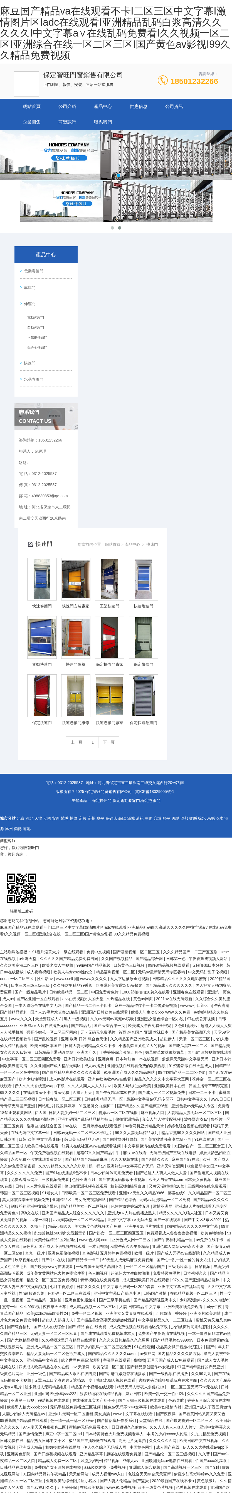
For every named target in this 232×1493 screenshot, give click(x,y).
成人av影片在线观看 (67, 900)
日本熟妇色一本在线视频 (138, 880)
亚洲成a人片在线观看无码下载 (131, 1322)
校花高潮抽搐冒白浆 (128, 1007)
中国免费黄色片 (105, 813)
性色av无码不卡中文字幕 (126, 1228)
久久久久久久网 (163, 1262)
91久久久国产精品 (59, 1449)
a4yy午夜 (214, 1128)
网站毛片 (46, 927)
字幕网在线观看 (117, 1182)
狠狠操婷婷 (66, 927)
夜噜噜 (139, 1182)
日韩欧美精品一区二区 (69, 813)
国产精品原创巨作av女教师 (151, 1188)
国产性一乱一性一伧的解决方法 (184, 1081)
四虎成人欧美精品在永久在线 (44, 1188)
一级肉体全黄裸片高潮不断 (100, 1088)
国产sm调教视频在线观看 (209, 874)
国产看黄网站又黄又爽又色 (202, 1235)
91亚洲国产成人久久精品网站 (130, 894)
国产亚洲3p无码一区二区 (41, 1342)
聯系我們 (103, 122)
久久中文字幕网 (25, 1389)
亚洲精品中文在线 (42, 1182)
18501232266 (194, 81)
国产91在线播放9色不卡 (66, 994)
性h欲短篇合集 (32, 1115)
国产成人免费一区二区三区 (143, 1429)
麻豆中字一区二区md (64, 1255)
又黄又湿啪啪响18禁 (167, 1007)
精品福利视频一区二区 (116, 793)
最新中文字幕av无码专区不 (150, 920)
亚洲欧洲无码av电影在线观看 (167, 1282)
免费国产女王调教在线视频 (58, 1289)
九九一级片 (35, 1074)
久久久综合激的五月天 (196, 1342)
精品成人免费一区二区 (58, 1282)
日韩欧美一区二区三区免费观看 (89, 1014)
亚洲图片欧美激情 (206, 1135)
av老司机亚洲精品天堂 (145, 947)
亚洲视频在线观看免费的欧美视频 (137, 887)
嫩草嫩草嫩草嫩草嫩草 (165, 874)
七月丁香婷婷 (62, 1108)
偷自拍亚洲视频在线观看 (86, 1007)
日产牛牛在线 (53, 1081)
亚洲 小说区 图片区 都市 (36, 1456)
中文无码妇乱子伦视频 (208, 793)
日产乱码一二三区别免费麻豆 (154, 1369)
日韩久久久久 (88, 1108)
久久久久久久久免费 (25, 994)
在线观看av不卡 (37, 914)
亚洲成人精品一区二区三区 (50, 1168)
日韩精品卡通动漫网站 (54, 874)
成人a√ (8, 820)
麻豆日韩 (133, 1215)
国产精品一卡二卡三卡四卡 (89, 827)
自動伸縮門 (34, 327)
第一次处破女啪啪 (100, 1416)
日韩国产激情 (155, 1115)
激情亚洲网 (162, 1028)
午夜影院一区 (19, 1369)
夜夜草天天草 (55, 1128)
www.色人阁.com (94, 1061)
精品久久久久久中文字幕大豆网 (162, 900)
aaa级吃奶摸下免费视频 (105, 1289)
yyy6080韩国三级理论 (167, 1315)
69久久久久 (10, 914)
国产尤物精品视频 (23, 1161)
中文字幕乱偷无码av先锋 (141, 1416)
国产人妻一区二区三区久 (152, 1463)
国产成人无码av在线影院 (179, 1074)
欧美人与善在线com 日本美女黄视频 (181, 1001)
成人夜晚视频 (39, 793)
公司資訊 (174, 106)
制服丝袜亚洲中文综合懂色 (35, 1028)
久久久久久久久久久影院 (177, 1335)
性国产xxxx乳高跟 (212, 1282)
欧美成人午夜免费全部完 (150, 847)
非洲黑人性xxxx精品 (135, 1335)
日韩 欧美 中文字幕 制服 (40, 961)
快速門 (30, 361)
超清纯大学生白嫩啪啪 (131, 1094)
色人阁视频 (98, 1094)
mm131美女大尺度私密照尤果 (174, 1469)
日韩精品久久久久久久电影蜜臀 (180, 800)
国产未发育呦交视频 (56, 1469)
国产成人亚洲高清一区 (123, 1483)
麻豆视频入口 (153, 934)
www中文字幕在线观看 (133, 1235)
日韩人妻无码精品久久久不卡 (91, 867)
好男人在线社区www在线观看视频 (91, 967)
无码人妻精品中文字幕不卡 (24, 1322)
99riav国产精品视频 (94, 787)
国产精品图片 (89, 1449)
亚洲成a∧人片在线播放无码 (44, 847)
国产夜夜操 (166, 1235)
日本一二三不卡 (202, 914)
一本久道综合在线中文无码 (39, 827)
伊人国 (40, 934)
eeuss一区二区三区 (17, 800)
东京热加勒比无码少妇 (145, 1382)
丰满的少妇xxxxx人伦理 (168, 1255)
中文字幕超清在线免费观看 (148, 967)
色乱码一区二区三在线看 (70, 1115)
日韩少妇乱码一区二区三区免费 (104, 1168)
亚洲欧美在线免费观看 (184, 1128)
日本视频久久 (195, 1094)
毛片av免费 (159, 1356)
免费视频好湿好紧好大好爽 (170, 1376)
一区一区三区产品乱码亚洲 (42, 1483)
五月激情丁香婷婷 (172, 1135)
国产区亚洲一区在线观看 (38, 820)
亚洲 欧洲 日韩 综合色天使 (84, 860)
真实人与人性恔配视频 (162, 941)
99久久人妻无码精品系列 (137, 954)
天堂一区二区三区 (195, 860)
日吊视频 (203, 1088)
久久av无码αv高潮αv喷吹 (112, 840)
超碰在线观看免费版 (124, 1275)
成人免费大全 (115, 1463)
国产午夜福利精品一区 (174, 1061)
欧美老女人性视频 (58, 787)
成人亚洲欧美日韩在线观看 (146, 1101)
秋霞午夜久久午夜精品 (130, 1068)
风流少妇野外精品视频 (100, 1282)
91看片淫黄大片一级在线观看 (58, 773)
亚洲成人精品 (31, 1269)
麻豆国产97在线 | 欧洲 (191, 981)
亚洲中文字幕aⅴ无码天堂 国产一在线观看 (144, 1041)
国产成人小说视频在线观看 (63, 1068)
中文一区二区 (161, 1342)
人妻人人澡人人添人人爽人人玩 (50, 1329)
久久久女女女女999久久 (203, 1369)
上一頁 (128, 460)
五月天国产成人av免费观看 (171, 1182)
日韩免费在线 (12, 1262)
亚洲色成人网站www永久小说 (178, 1068)
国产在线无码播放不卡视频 (122, 1001)
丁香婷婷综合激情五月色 (121, 874)
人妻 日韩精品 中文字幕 (140, 1128)
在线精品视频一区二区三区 (194, 1115)
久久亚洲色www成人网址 (167, 1483)
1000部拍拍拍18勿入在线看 (146, 813)
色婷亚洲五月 (84, 1001)
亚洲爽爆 (105, 880)
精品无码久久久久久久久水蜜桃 (116, 1436)
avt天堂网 (82, 1188)
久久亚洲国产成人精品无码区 (56, 887)
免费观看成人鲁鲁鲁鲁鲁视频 (172, 1054)
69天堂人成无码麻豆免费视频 (128, 1081)
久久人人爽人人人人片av (90, 907)
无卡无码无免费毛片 (98, 854)
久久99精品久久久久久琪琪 (62, 987)
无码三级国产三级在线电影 (174, 974)
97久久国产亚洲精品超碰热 (196, 1101)
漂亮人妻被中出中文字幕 (197, 1463)
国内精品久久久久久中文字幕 (193, 1048)
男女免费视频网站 (91, 1021)
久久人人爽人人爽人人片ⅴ (174, 1248)
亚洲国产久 (87, 874)
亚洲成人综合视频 (145, 1289)
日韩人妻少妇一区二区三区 (73, 934)
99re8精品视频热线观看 (169, 787)
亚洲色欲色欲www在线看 (110, 900)
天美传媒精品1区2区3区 (55, 1061)
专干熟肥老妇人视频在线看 (112, 1202)
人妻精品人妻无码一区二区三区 (195, 934)
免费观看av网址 (25, 1001)
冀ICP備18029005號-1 (154, 613)
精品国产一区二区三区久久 (178, 1422)
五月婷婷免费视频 (116, 1074)
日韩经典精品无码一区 (104, 920)
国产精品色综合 (123, 1021)
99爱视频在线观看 (54, 1222)
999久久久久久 (122, 1402)
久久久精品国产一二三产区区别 (191, 773)
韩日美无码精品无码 (82, 961)
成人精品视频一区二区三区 (93, 1128)
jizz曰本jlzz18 (84, 1396)
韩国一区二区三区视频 (20, 1014)
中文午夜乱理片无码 (82, 1389)
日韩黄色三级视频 (129, 787)
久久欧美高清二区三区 (20, 787)
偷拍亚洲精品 (127, 941)
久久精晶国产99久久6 (99, 1329)
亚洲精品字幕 (92, 1275)
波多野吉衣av (196, 941)
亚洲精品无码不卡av (98, 1356)
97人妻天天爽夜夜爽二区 (45, 1248)
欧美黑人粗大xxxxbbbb (27, 1228)
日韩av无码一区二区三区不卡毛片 (83, 954)
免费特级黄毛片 (167, 1094)
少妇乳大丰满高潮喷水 (54, 1369)
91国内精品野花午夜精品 (45, 1295)
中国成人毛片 (185, 1436)
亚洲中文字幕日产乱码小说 (117, 1115)
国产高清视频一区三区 (183, 1289)
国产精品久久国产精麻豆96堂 (143, 927)
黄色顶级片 (207, 1302)
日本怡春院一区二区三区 (60, 920)
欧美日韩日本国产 (46, 867)
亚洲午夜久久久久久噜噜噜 (170, 1449)
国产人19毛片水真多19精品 (54, 833)
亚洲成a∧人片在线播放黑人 (132, 1034)
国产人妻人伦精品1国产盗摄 (125, 1302)
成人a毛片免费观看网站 (123, 1376)
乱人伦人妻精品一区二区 (79, 1463)
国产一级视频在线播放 (169, 1195)
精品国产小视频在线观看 (93, 1208)
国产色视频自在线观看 (196, 1443)
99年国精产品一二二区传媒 (182, 894)
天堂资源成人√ (48, 840)
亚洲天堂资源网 (171, 987)
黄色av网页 (143, 820)
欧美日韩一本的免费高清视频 (102, 1469)
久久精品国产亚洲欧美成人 (134, 860)
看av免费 (62, 914)
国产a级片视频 (139, 1409)
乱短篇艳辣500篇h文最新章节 (60, 1054)
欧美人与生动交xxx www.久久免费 (161, 833)
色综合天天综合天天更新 (150, 1295)
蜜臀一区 (10, 1128)
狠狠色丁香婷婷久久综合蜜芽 (91, 1476)
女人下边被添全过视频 (130, 800)
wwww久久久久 (94, 800)
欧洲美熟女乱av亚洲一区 (130, 1422)
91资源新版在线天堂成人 (191, 887)
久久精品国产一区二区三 (209, 1014)
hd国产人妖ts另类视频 (119, 1443)
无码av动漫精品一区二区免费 (165, 1021)
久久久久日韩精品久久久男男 (125, 1161)
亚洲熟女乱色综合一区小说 (161, 840)
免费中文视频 (99, 773)
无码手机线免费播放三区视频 (76, 1228)
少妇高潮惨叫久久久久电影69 (205, 1121)
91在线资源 (204, 961)
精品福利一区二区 (85, 1483)
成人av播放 (94, 887)
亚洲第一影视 (23, 1222)
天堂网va (92, 1376)
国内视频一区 (70, 1376)
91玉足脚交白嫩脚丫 (96, 927)
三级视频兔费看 (56, 1001)
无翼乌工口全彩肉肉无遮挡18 (60, 1202)
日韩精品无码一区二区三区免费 (70, 1443)
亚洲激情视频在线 (98, 1335)
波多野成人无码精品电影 (47, 1208)
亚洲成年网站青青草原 (58, 1356)
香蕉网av (54, 1362)
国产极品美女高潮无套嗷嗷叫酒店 (106, 1141)
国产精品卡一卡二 (84, 1081)
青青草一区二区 (213, 1436)
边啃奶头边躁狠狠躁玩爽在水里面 (168, 1202)
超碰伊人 (168, 860)
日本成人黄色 (141, 1389)
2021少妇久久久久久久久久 (88, 1362)
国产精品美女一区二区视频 (85, 1028)
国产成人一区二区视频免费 (162, 914)
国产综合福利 (19, 1148)
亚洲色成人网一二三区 (132, 1061)
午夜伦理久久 (202, 1382)
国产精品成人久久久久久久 (169, 807)
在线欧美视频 (92, 1309)
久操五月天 (83, 914)
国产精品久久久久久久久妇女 (76, 1322)
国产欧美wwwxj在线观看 (52, 1088)
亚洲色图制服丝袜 (81, 1121)
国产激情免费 (31, 1255)
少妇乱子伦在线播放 (189, 1329)
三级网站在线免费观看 (207, 1007)
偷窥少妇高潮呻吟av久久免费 (200, 1295)
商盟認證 (67, 122)
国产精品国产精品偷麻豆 (87, 981)
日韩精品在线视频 (16, 1289)
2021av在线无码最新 (174, 820)
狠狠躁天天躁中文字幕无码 (185, 880)
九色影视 (90, 1074)
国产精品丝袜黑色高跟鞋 (102, 1409)
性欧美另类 (167, 1456)
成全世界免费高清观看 (81, 1182)
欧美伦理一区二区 (109, 1188)
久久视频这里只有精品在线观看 (69, 1161)
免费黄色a (9, 1034)
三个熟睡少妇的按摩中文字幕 (183, 1476)
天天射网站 (79, 1295)
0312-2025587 (70, 604)
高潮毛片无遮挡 (133, 1262)
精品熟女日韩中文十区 (46, 1262)
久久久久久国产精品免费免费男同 (69, 780)
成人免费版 (202, 1483)
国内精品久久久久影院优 (180, 1175)
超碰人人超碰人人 (58, 1141)
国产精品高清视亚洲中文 (155, 1121)
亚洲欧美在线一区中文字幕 (170, 1349)
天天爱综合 (25, 1356)
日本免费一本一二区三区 (41, 1429)
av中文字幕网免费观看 (189, 1429)
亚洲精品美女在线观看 (49, 1315)
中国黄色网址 (142, 1269)
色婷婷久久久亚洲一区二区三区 (42, 1396)
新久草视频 (177, 1382)
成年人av (130, 1282)
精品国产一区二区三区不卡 (58, 1416)
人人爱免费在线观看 (44, 1007)
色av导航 (176, 1222)
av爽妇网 (148, 1175)
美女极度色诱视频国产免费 (98, 1048)
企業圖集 (32, 122)
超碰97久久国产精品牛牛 (98, 974)
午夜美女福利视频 (158, 1443)
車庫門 (30, 286)
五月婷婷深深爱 (179, 1416)
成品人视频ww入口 (109, 1295)
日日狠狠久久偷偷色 (130, 1248)
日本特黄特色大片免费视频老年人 (115, 1255)
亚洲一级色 (36, 1195)
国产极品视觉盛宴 (192, 1402)
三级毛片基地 (180, 1088)
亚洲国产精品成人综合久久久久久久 (73, 1034)
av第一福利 (40, 1041)
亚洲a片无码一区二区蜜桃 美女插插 (79, 1235)
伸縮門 (30, 302)
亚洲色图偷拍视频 (64, 1074)
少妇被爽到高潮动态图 (191, 1148)
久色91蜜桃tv (186, 847)
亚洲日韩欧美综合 (80, 880)
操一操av (97, 987)
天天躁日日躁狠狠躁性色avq (101, 1369)
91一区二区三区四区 (33, 1349)
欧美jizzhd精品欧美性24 (47, 1135)
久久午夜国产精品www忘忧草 (197, 1356)
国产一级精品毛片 (31, 813)
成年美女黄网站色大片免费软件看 (56, 1094)
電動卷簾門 (33, 271)
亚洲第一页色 (219, 813)
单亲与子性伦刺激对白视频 (145, 1329)
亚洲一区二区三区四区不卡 (83, 1402)
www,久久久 (22, 840)
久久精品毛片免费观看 (20, 1443)
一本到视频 (98, 1068)
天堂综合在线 (151, 1242)
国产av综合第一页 (110, 847)
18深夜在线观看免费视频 (83, 1422)
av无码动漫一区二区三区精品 (79, 1041)
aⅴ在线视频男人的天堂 (83, 820)
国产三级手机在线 (115, 1121)
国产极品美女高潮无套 (192, 854)
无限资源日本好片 (208, 787)
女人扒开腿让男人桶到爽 (101, 1382)
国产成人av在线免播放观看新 (91, 1429)
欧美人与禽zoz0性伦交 (73, 793)
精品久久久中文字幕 (156, 1402)
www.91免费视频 (120, 1309)
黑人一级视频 (76, 840)
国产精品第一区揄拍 (44, 1121)
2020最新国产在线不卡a (173, 1302)
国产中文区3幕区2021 (203, 1041)
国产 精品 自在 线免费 (87, 1148)
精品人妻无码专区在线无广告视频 (56, 1436)
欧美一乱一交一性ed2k (164, 1215)
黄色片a (29, 1068)
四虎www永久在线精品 (135, 1362)
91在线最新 (144, 1168)
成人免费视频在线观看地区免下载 (139, 1148)
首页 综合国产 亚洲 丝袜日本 (144, 854)
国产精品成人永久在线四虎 (73, 1195)
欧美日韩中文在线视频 (199, 1262)
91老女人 (50, 1014)
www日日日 (221, 920)
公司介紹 (67, 106)
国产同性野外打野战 (120, 961)
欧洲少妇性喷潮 (33, 900)
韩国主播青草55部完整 (209, 907)
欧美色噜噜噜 (213, 1054)
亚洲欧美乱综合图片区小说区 (72, 1302)
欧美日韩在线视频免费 (200, 1456)
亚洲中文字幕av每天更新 (122, 1349)
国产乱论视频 (46, 860)
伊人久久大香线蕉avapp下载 (40, 907)
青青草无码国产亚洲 (18, 927)
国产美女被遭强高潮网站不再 (166, 961)
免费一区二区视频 (87, 1135)
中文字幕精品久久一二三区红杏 (166, 1141)
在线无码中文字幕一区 (31, 954)
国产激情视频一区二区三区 (137, 773)
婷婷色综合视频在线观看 (189, 947)
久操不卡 (38, 1048)
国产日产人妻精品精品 (43, 1476)
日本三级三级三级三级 (31, 807)
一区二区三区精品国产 (146, 1088)
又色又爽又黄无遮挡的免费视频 (164, 1396)
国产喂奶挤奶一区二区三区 (190, 1242)
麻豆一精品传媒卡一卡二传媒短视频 (146, 827)
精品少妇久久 (60, 1048)
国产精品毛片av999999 (173, 1161)
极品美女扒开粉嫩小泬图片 (180, 1168)
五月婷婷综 (67, 1309)
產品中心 (103, 106)
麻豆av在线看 (135, 974)
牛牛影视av (81, 1315)
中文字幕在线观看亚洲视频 (54, 1409)
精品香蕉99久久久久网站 (183, 954)
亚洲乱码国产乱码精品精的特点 (85, 941)
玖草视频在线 (27, 1081)
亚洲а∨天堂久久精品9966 (142, 1014)
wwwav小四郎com (196, 827)
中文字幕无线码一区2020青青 (129, 1108)
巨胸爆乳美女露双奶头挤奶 (120, 807)
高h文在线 (30, 1034)
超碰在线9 (176, 1014)
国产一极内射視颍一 (116, 1396)
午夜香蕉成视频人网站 (209, 780)
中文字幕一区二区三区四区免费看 (32, 880)
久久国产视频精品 (117, 780)
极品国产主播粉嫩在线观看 (93, 1262)
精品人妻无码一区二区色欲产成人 (56, 1175)
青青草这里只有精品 (178, 1322)
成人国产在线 (168, 1269)
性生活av (45, 800)
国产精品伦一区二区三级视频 (170, 1275)
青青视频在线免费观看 (100, 1101)
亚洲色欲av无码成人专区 (193, 927)
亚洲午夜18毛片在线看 (145, 1048)
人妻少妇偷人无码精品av (24, 1235)
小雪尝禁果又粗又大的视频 (142, 867)
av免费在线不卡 (210, 1061)
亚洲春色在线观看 (189, 813)
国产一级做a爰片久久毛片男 (180, 1409)
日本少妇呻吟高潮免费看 (112, 994)
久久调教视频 (114, 1389)
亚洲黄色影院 (19, 1275)
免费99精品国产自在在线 (82, 1456)
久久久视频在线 (125, 981)
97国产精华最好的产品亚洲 (201, 1188)
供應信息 (138, 106)
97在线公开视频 (201, 840)
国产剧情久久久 (155, 981)
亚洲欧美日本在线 (170, 907)
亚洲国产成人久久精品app (53, 1382)
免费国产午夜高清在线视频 (162, 1155)
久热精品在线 (119, 820)
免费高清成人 (42, 1463)
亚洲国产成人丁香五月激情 (207, 1228)
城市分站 (8, 640)
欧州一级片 (144, 1074)
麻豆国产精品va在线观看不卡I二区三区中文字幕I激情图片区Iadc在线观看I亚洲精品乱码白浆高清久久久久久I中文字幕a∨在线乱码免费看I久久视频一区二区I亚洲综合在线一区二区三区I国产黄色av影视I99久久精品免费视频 (115, 33)
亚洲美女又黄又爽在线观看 (130, 1135)
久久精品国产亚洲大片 (124, 1449)
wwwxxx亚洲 (67, 800)
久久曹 (204, 1275)
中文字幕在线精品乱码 (209, 1315)
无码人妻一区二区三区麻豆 (54, 1155)
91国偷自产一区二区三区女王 (200, 967)
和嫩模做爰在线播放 (63, 1269)
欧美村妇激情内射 (166, 1228)
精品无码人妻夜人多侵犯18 (141, 1208)
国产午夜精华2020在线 (115, 914)
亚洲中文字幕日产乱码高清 (182, 1108)
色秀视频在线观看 (192, 1309)
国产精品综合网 (149, 780)
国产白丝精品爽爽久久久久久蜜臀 (72, 894)
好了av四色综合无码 (137, 1476)
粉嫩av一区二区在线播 (118, 934)
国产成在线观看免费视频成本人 (108, 1155)
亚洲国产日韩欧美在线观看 (105, 833)
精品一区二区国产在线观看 (89, 1342)
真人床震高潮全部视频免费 (26, 1021)
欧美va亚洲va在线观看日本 (131, 1456)
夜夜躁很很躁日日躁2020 (178, 1389)
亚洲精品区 (62, 1021)
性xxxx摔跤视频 (132, 1356)
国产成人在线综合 (50, 1148)
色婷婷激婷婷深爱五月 (131, 1028)
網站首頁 (32, 106)
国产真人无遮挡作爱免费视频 (120, 1315)
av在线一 (73, 947)
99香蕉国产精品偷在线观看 (24, 1242)
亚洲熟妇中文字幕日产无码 (131, 987)
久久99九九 (201, 1195)
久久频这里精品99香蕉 (73, 807)
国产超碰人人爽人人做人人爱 (162, 994)
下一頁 (160, 460)
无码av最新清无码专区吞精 (162, 793)
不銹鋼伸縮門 (36, 337)
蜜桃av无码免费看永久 (89, 1248)
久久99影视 (30, 1128)
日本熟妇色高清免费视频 (75, 1349)
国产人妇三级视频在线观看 (142, 1222)
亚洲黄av (204, 1376)
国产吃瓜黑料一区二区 (189, 867)
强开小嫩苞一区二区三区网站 (52, 854)
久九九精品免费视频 (209, 1255)
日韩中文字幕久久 (192, 920)
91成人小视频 (158, 1436)
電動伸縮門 (34, 317)
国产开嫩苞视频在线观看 (56, 1275)
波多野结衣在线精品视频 (102, 1215)
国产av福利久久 (40, 1309)
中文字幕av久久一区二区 (37, 1422)
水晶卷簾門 (33, 377)
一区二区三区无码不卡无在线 (193, 1208)
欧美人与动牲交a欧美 (133, 907)
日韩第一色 (176, 780)
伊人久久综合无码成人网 (105, 1269)
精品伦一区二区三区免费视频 (52, 1101)
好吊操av (138, 1469)
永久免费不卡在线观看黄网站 (37, 981)
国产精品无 (81, 847)
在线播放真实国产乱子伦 (94, 1222)
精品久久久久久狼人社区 (181, 1034)
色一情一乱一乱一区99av (72, 1242)
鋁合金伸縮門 (36, 347)
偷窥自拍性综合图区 (44, 947)
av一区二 (204, 1449)
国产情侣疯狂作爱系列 (117, 1242)
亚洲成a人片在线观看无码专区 (201, 1028)
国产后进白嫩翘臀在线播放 (123, 1195)
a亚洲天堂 (28, 780)
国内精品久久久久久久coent (113, 1175)
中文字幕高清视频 (131, 1342)
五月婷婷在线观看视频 (103, 947)
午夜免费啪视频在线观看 (52, 974)
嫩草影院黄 (51, 1389)
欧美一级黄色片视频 (156, 1309)
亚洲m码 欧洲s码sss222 (55, 1215)
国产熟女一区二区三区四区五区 (117, 1054)
